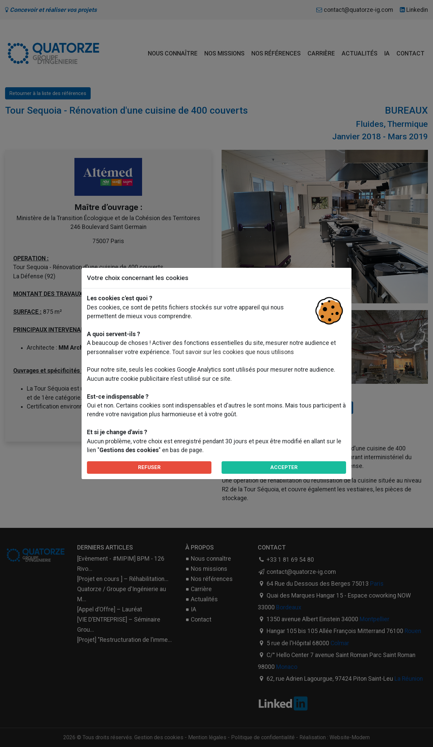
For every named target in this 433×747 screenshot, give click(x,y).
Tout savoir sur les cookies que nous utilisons (233, 352)
